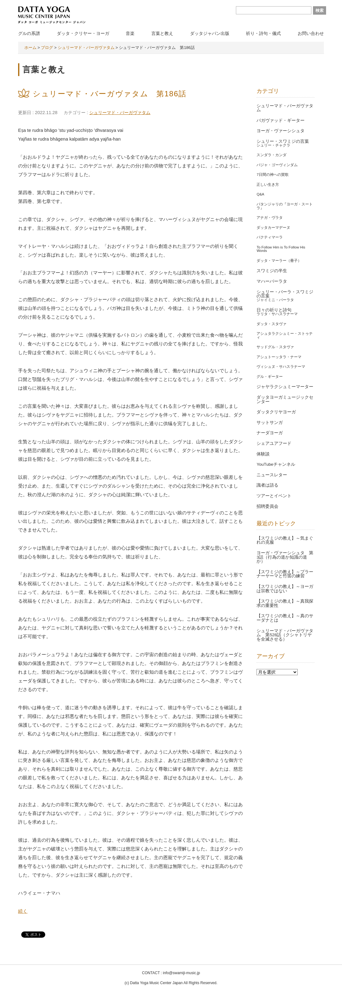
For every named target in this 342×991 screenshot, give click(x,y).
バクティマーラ (269, 237)
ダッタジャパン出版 (209, 33)
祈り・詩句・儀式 (263, 33)
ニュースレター (271, 475)
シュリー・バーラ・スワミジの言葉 (284, 294)
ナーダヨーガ (269, 433)
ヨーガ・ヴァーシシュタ (280, 130)
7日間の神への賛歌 (272, 174)
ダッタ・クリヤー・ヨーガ (83, 33)
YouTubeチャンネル (275, 464)
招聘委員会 (267, 506)
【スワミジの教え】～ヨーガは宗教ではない (284, 588)
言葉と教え (162, 33)
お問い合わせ (311, 33)
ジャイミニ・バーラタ (275, 300)
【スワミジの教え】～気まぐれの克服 (284, 540)
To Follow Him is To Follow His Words (280, 249)
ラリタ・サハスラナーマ (277, 314)
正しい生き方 (267, 184)
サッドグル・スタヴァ (275, 347)
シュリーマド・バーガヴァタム (119, 112)
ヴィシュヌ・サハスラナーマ (280, 366)
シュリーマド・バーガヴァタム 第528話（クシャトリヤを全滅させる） (284, 635)
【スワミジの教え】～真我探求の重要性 (284, 603)
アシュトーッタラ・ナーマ (278, 357)
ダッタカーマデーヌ (273, 227)
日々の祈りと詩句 (273, 310)
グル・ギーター (269, 376)
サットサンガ (269, 422)
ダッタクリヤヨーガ (276, 412)
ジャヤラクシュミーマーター (284, 386)
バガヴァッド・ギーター (280, 120)
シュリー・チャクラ (273, 145)
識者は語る (267, 485)
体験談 (263, 454)
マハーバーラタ (271, 281)
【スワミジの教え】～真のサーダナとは (284, 618)
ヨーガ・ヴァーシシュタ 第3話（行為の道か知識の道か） (284, 557)
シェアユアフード (273, 443)
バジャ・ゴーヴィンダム (277, 165)
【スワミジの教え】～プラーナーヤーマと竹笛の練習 (284, 574)
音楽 (130, 33)
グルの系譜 (29, 33)
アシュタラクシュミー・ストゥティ (284, 335)
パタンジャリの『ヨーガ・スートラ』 (284, 206)
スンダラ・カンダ (271, 155)
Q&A (260, 194)
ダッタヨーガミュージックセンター (284, 399)
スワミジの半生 (271, 270)
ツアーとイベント (273, 495)
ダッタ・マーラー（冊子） (278, 260)
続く (22, 911)
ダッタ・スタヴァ (271, 324)
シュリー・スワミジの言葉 (282, 141)
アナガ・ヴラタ (269, 217)
